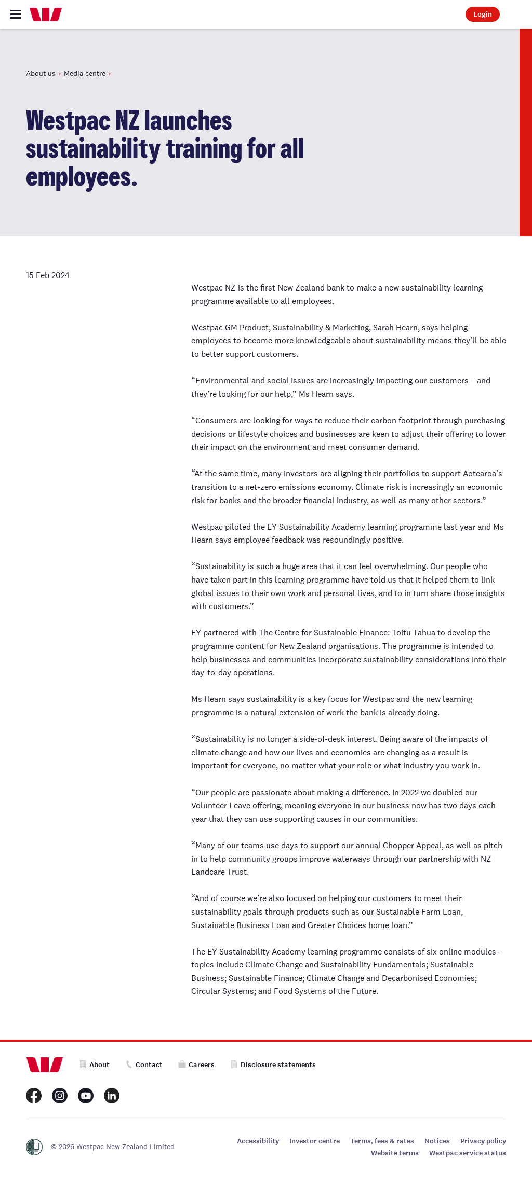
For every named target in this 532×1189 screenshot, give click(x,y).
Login (482, 14)
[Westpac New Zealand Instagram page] (60, 1095)
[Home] (45, 14)
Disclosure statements (273, 1065)
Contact (144, 1065)
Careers (196, 1065)
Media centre (84, 73)
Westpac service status (467, 1153)
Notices (437, 1141)
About (94, 1065)
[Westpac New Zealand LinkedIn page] (111, 1095)
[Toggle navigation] (15, 14)
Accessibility (258, 1141)
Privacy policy (483, 1141)
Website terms (395, 1153)
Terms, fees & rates (382, 1141)
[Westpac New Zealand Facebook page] (34, 1095)
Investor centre (314, 1141)
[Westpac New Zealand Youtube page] (86, 1095)
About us (41, 73)
